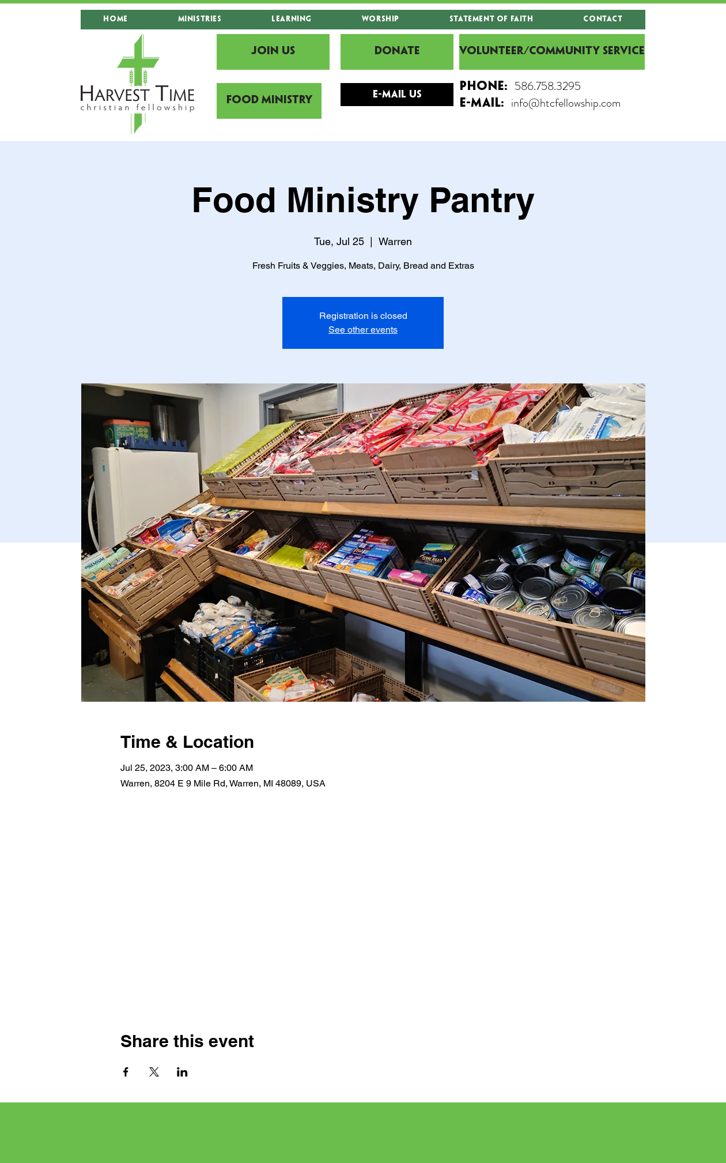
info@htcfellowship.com (566, 103)
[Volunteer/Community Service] (552, 52)
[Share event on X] (154, 1072)
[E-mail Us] (397, 94)
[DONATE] (397, 52)
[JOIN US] (273, 52)
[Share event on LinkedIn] (182, 1072)
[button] (199, 19)
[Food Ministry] (269, 101)
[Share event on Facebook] (125, 1072)
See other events (363, 329)
